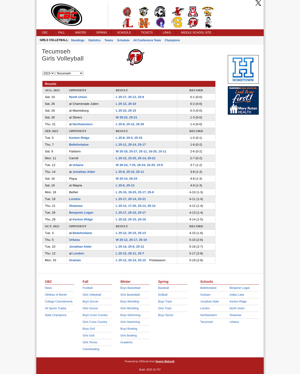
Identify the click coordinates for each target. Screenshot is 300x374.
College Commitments (59, 301)
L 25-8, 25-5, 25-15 (129, 138)
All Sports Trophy (55, 308)
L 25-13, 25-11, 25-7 (130, 253)
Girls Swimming (130, 322)
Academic (126, 342)
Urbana (77, 165)
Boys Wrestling (129, 301)
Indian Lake (237, 294)
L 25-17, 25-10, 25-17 (131, 212)
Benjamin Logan (81, 212)
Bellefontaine (79, 144)
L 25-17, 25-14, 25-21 (131, 199)
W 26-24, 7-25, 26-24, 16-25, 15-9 (139, 165)
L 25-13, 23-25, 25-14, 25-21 (136, 158)
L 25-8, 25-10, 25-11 (130, 172)
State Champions (56, 315)
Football (88, 288)
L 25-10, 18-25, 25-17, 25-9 (135, 192)
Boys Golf (89, 328)
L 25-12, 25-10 (126, 104)
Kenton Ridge (79, 138)
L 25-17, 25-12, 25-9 (130, 97)
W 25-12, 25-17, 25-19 (131, 240)
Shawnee (76, 206)
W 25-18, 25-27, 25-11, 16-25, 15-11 (141, 151)
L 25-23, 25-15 (126, 110)
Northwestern (82, 124)
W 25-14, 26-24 (126, 178)
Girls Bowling (128, 335)
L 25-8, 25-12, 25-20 (130, 124)
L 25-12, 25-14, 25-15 (131, 260)
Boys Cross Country (95, 315)
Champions (172, 40)
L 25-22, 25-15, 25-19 (131, 219)
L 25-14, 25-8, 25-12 (130, 246)
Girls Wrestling (129, 308)
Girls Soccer (90, 308)
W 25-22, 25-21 (126, 117)
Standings (78, 40)
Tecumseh (206, 322)
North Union (78, 97)
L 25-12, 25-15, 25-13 (131, 233)
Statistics (94, 40)
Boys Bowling (128, 328)
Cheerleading (91, 349)
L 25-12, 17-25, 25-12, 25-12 (136, 206)
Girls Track (165, 308)
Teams (109, 40)
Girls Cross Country (95, 322)
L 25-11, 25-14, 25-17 (131, 144)
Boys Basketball (130, 288)
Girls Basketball (130, 294)
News (48, 288)
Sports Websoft (164, 361)
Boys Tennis (165, 315)
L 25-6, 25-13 (125, 185)
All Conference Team (147, 40)
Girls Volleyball (92, 294)
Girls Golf (88, 335)
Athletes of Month (56, 294)
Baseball (163, 288)
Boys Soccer (90, 301)
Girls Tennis (90, 342)
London (75, 199)
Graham (75, 260)
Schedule (123, 40)
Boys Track (165, 301)
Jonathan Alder (83, 172)
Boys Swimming (130, 315)
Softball (163, 294)
